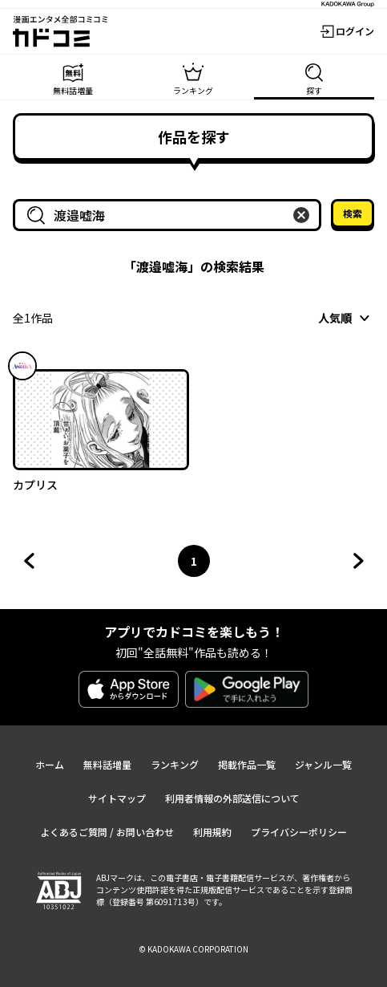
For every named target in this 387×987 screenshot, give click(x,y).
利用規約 (212, 832)
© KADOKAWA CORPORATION (193, 949)
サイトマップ (117, 798)
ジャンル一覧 (323, 764)
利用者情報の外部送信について (232, 798)
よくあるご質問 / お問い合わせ (107, 832)
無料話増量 (107, 764)
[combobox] (170, 215)
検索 (352, 213)
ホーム (49, 764)
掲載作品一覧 (247, 764)
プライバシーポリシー (299, 832)
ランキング (175, 764)
